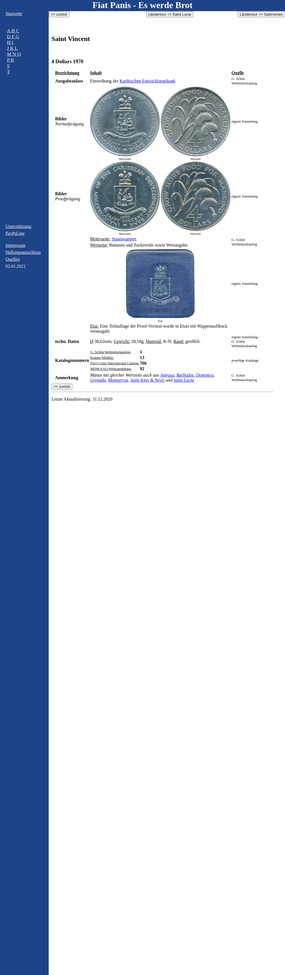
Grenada (98, 380)
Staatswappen (124, 239)
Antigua (167, 375)
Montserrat (118, 380)
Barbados (185, 375)
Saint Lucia (183, 380)
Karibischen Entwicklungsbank (147, 81)
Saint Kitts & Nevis (147, 380)
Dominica (204, 375)
